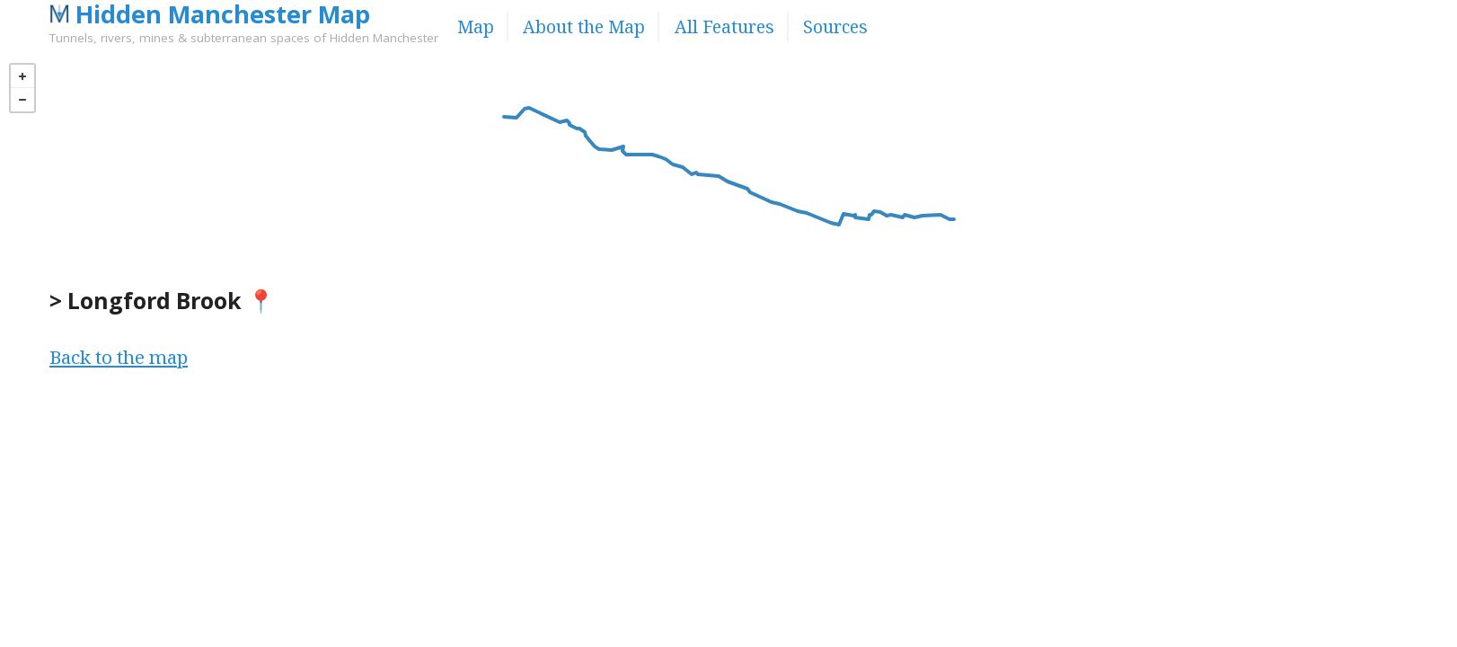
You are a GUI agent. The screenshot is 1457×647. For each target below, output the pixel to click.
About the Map (584, 26)
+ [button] (22, 76)
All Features (724, 26)
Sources (835, 26)
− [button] (22, 99)
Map (475, 26)
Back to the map (118, 356)
